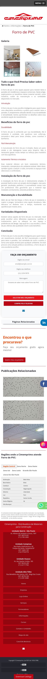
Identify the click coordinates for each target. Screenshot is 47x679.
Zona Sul (6, 470)
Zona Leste (16, 470)
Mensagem (23, 278)
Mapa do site (23, 635)
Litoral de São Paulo (11, 475)
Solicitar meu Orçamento (23, 298)
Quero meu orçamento (14, 360)
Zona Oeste (32, 466)
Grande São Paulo (30, 470)
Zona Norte (21, 466)
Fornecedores (23, 609)
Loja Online (23, 596)
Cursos (23, 622)
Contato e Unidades (23, 628)
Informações (23, 616)
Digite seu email (23, 260)
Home (23, 583)
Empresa (23, 590)
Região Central (9, 466)
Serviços (23, 603)
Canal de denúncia (24, 641)
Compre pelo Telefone (23, 303)
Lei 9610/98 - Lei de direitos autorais (11, 518)
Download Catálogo (23, 676)
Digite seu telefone (23, 269)
